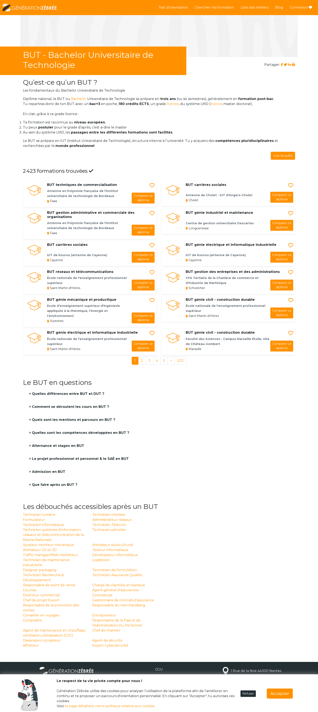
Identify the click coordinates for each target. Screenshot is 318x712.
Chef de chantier (106, 630)
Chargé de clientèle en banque (118, 585)
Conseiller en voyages (41, 615)
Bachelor (78, 99)
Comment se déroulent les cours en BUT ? (70, 407)
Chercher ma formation (214, 7)
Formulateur (34, 520)
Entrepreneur (104, 615)
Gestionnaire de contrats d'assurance (123, 600)
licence (173, 104)
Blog (279, 7)
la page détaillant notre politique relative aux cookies (109, 706)
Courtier (30, 590)
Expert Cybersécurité (110, 645)
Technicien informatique (43, 525)
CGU (159, 669)
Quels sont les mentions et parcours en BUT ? (73, 420)
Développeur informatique (115, 555)
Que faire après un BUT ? (54, 485)
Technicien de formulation (114, 570)
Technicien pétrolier (109, 530)
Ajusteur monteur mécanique (48, 545)
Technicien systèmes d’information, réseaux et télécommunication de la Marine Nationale (53, 535)
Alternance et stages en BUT (57, 446)
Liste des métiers (254, 7)
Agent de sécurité (107, 640)
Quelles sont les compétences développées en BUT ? (80, 433)
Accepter (279, 693)
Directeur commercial (41, 595)
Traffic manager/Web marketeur (50, 555)
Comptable (32, 620)
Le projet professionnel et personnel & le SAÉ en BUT (80, 459)
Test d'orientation (173, 7)
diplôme (143, 198)
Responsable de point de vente (49, 585)
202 (180, 361)
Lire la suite (282, 156)
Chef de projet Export (41, 600)
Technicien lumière (39, 515)
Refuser (248, 693)
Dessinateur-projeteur (42, 640)
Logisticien (101, 560)
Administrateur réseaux (112, 520)
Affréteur (31, 645)
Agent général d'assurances (115, 590)
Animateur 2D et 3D (40, 550)
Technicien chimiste (108, 515)
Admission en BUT (48, 472)
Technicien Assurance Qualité (117, 575)
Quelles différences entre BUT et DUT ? (67, 394)
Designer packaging (40, 570)
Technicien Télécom (109, 525)
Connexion (301, 7)
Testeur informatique (110, 550)
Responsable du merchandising (118, 605)
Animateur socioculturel (112, 545)
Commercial (102, 595)
